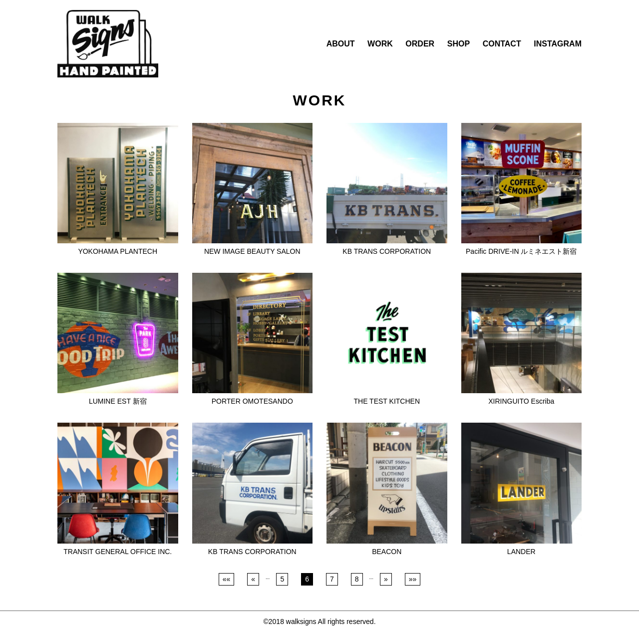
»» (413, 579)
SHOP (458, 43)
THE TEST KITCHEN (386, 401)
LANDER (521, 552)
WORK (380, 43)
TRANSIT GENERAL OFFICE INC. (117, 552)
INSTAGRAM (558, 43)
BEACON (386, 552)
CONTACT (502, 43)
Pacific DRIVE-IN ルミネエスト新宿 (521, 251)
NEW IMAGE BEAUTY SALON (252, 251)
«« (227, 579)
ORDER (419, 43)
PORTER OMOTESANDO (252, 401)
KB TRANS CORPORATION (386, 251)
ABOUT (340, 43)
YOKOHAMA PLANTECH (117, 251)
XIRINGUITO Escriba (521, 401)
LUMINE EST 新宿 (118, 401)
